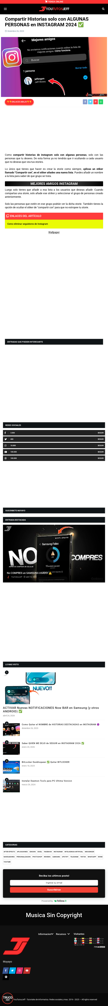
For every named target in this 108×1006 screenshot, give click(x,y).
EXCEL (40, 852)
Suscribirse (54, 889)
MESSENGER (89, 852)
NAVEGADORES (9, 857)
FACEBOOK (48, 852)
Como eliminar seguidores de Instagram (27, 224)
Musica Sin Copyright (54, 915)
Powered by (54, 901)
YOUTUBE (7, 862)
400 (8, 439)
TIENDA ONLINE (54, 1)
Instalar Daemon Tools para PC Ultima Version (47, 781)
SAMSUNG (56, 857)
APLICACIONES (22, 852)
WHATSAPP (92, 857)
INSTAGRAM (58, 852)
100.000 (10, 452)
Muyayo (7, 961)
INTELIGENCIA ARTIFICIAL (74, 852)
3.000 (9, 433)
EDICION (33, 852)
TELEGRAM (74, 857)
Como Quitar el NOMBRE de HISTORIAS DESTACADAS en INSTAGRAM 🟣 (61, 724)
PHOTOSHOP (37, 857)
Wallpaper (54, 232)
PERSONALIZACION (24, 857)
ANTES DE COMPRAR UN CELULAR (21, 567)
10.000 (10, 445)
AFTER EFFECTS (9, 852)
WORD (100, 857)
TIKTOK (83, 857)
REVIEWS (47, 857)
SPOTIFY (65, 857)
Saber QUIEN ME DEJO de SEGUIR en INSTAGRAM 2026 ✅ (53, 743)
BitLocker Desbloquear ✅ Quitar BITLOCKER (45, 762)
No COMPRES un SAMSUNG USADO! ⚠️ (29, 572)
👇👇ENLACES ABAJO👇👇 (19, 102)
